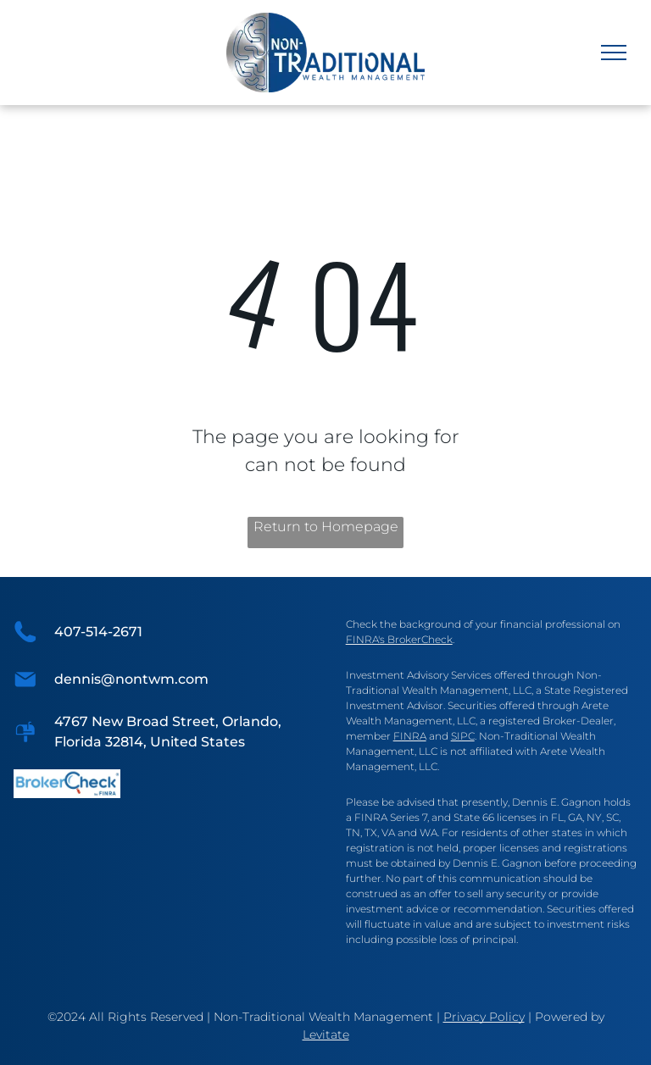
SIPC (463, 735)
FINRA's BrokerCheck (399, 639)
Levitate (326, 1034)
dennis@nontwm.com (131, 679)
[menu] (614, 53)
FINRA (409, 735)
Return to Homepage (325, 527)
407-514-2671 (98, 632)
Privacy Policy (484, 1016)
